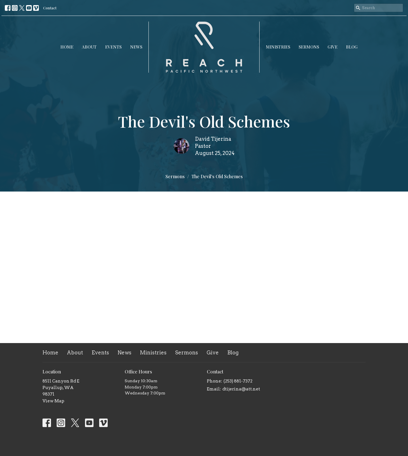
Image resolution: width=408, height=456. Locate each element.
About (89, 47)
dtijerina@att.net (241, 389)
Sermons (309, 47)
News (136, 47)
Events (113, 47)
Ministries (278, 47)
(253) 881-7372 (238, 381)
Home (66, 47)
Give (332, 47)
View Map (53, 401)
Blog (352, 47)
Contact (49, 7)
